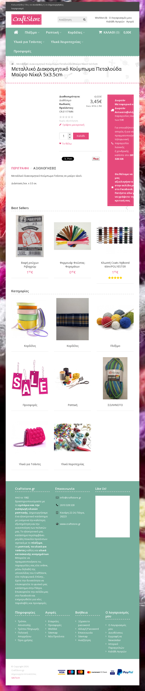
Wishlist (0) (101, 17)
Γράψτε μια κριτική (71, 125)
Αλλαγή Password (88, 629)
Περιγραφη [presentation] (20, 168)
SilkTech (15, 677)
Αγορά (130, 21)
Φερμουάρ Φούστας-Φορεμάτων (72, 264)
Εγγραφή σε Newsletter (115, 638)
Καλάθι (81, 136)
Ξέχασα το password (84, 623)
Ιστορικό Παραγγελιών (116, 645)
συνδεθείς (37, 4)
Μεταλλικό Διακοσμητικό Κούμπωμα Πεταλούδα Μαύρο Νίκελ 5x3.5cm (57, 64)
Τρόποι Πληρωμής (28, 629)
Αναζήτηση (84, 640)
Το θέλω (67, 143)
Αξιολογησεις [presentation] (44, 168)
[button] (70, 134)
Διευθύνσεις (115, 632)
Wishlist (52, 629)
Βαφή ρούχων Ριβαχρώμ (30, 264)
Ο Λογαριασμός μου (120, 17)
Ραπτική (52, 32)
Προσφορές (22, 51)
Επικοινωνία (85, 632)
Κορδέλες (75, 32)
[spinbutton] (63, 136)
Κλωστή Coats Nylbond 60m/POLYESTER (115, 264)
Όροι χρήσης (25, 640)
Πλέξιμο (31, 32)
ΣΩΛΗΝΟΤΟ (115, 405)
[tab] (20, 168)
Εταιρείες (53, 621)
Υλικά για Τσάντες (28, 42)
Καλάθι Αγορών (115, 21)
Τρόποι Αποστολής (24, 623)
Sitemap (53, 632)
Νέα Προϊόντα (56, 636)
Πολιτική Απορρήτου (24, 634)
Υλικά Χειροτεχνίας (66, 42)
